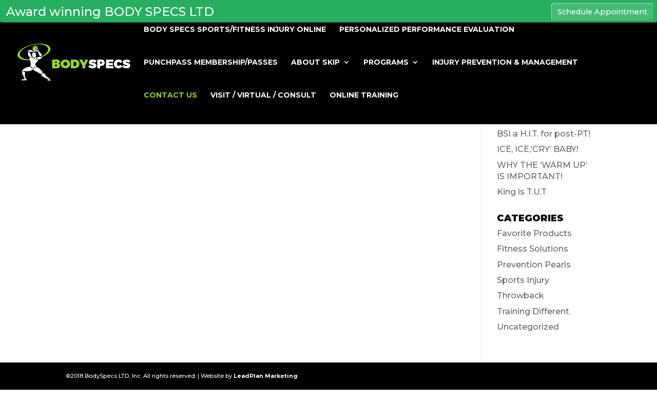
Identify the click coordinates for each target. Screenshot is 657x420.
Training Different (533, 311)
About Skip (315, 63)
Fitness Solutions (532, 249)
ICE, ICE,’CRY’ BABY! (537, 149)
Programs (386, 63)
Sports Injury (523, 280)
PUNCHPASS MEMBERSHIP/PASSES (211, 63)
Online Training (364, 95)
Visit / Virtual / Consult (263, 95)
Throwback (520, 295)
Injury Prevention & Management (505, 63)
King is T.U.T (522, 192)
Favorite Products (534, 233)
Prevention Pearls (534, 265)
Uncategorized (528, 327)
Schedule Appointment (602, 11)
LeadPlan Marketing (266, 375)
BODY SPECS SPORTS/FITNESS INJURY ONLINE (235, 30)
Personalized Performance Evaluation (426, 30)
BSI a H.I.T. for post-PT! (543, 134)
